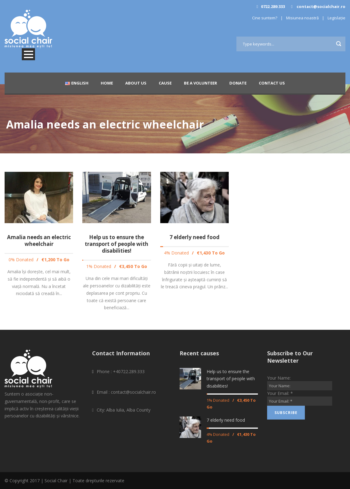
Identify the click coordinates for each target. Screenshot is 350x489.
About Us (135, 83)
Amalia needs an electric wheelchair (39, 240)
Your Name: (279, 378)
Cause (165, 83)
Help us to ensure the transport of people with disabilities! (116, 244)
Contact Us (272, 83)
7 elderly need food (194, 237)
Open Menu (28, 54)
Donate (238, 83)
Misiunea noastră (302, 18)
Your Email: (280, 393)
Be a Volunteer (200, 83)
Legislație (336, 18)
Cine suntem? (264, 18)
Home (107, 83)
